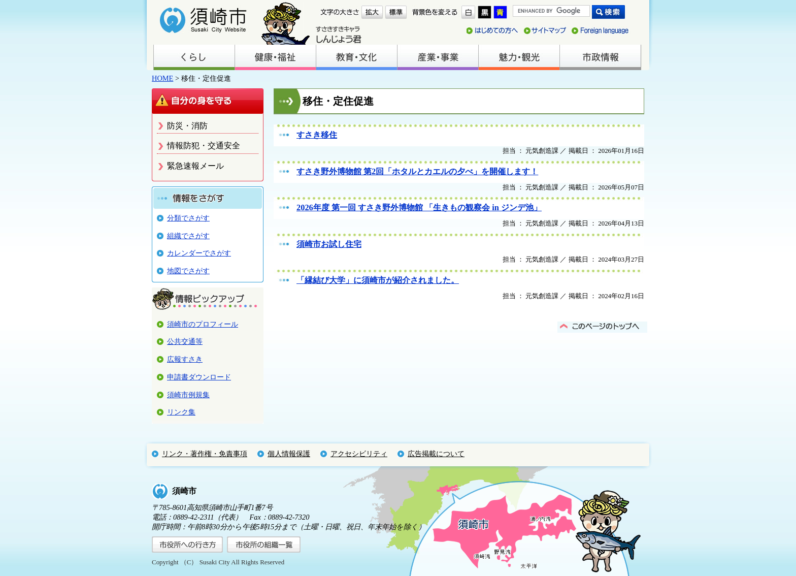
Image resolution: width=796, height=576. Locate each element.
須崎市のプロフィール (202, 324)
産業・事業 (437, 57)
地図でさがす (188, 271)
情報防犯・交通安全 (203, 145)
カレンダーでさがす (199, 253)
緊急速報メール (195, 166)
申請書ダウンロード (199, 377)
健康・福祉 (275, 57)
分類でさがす (188, 218)
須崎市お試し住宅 (328, 244)
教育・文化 (356, 57)
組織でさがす (188, 236)
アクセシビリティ (358, 454)
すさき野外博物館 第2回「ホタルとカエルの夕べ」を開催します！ (417, 171)
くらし (194, 57)
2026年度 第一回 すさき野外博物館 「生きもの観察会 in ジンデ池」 (419, 207)
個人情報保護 (289, 454)
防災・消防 (187, 125)
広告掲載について (436, 454)
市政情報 (600, 57)
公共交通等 (185, 341)
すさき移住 (316, 135)
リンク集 (181, 412)
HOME (162, 78)
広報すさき (185, 359)
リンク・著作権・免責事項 (204, 454)
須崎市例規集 (188, 395)
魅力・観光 (518, 57)
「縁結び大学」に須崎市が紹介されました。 (377, 280)
